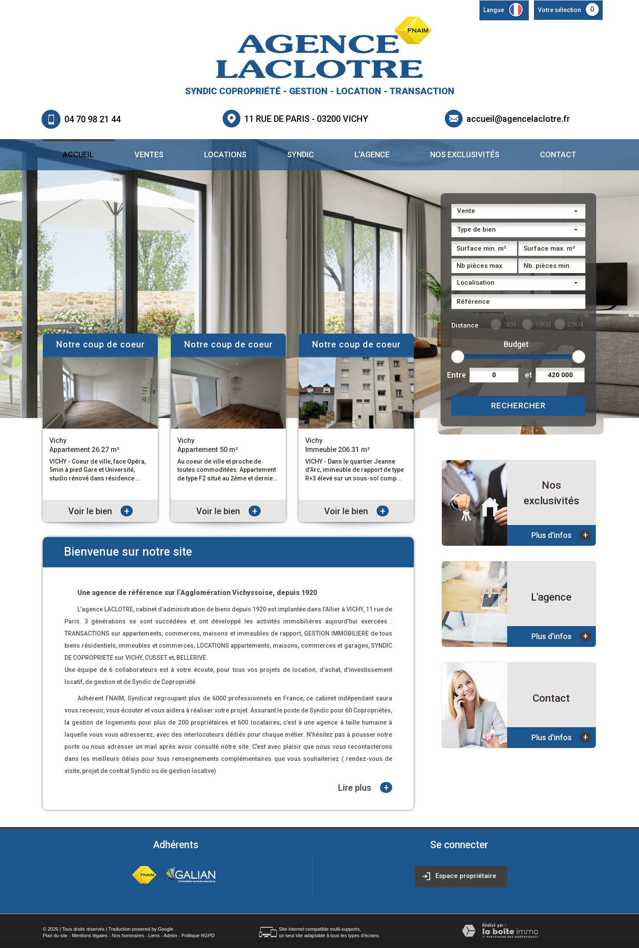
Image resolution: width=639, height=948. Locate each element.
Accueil (78, 154)
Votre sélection (559, 9)
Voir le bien (100, 511)
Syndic (300, 154)
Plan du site (55, 935)
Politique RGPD (197, 935)
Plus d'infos (561, 535)
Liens (154, 935)
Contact (558, 154)
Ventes (148, 154)
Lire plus (365, 787)
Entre (456, 374)
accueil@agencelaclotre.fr (518, 118)
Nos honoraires (128, 935)
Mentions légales (90, 935)
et (528, 374)
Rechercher (518, 405)
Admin (170, 935)
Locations (225, 154)
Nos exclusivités (464, 154)
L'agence (372, 154)
